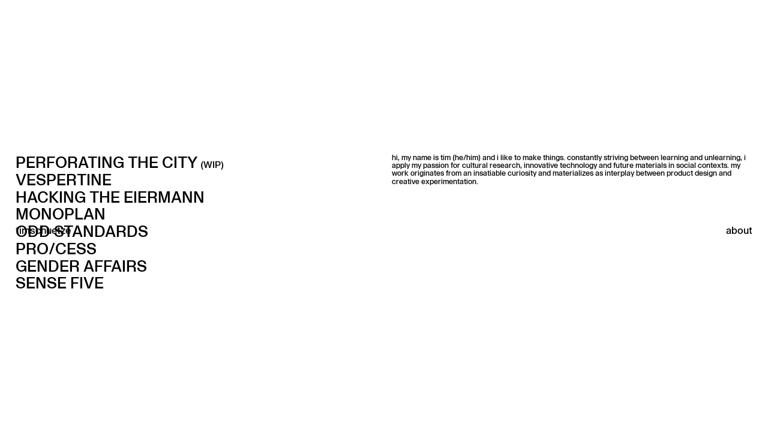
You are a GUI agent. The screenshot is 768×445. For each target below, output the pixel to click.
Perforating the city (120, 162)
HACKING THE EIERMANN (110, 197)
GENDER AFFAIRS (81, 266)
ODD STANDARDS (82, 231)
